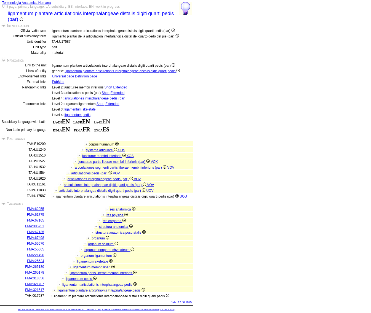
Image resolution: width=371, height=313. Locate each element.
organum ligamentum (98, 256)
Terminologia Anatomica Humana (26, 3)
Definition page (86, 76)
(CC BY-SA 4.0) (167, 309)
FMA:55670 (35, 243)
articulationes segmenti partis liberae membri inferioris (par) (121, 167)
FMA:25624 (35, 261)
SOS (121, 150)
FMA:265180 (34, 267)
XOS (130, 156)
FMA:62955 (35, 209)
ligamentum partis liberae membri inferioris (103, 273)
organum (101, 238)
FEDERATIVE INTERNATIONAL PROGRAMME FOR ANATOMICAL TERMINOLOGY (60, 309)
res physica (117, 215)
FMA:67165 (35, 220)
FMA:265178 (34, 272)
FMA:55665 (35, 249)
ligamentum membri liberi (94, 267)
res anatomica (122, 209)
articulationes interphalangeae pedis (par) (95, 98)
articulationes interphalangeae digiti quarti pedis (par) (105, 185)
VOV (170, 167)
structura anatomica (116, 227)
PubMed (58, 82)
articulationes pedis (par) (92, 173)
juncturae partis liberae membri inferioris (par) (115, 162)
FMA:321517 (34, 290)
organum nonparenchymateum (109, 250)
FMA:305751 (34, 226)
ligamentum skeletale (80, 109)
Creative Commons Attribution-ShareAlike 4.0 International (130, 309)
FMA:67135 (35, 232)
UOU (183, 196)
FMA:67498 (35, 238)
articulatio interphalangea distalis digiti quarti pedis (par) (102, 191)
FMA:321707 (34, 284)
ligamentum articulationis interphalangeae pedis (99, 285)
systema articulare (102, 150)
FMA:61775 (35, 215)
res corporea (114, 221)
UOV (150, 191)
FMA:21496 (35, 255)
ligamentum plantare (101, 290)
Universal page (63, 76)
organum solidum (103, 244)
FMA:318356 (34, 278)
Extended (120, 87)
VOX (154, 162)
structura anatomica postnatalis (120, 232)
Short (109, 87)
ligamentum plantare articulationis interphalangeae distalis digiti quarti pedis (122, 71)
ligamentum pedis (77, 115)
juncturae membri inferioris (104, 156)
